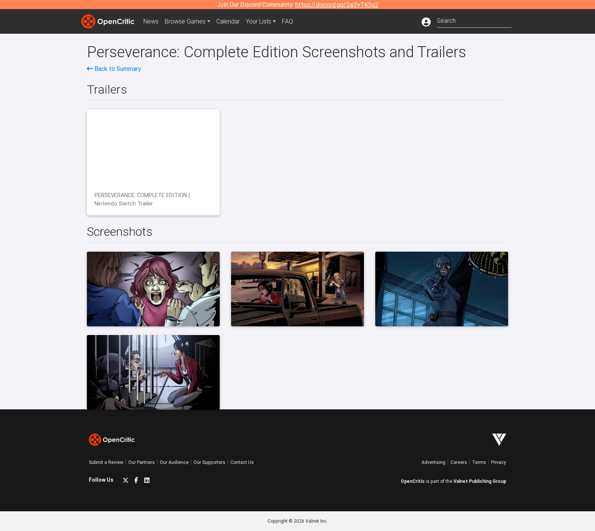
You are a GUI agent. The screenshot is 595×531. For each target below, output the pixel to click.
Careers (458, 462)
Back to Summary (114, 68)
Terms (479, 462)
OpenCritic (413, 481)
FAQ (287, 21)
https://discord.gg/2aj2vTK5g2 (336, 4)
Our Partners (141, 462)
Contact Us (242, 462)
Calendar (228, 21)
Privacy (498, 462)
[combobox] (474, 20)
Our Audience (174, 462)
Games (185, 21)
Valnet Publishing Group (479, 481)
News (151, 21)
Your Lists (258, 21)
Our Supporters (209, 462)
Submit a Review (106, 462)
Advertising (433, 462)
